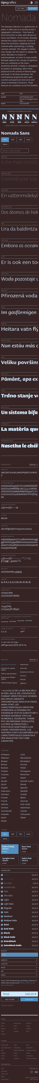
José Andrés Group (6, 1048)
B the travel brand (31, 1058)
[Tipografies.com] (12, 3)
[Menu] (36, 2)
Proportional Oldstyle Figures (8, 678)
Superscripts (24, 664)
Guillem (3, 1053)
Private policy (5, 1079)
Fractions (23, 676)
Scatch (28, 1026)
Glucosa (3, 1029)
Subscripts (23, 668)
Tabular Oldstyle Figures (9, 683)
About (3, 1076)
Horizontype (17, 1023)
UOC (2, 1050)
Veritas (3, 1056)
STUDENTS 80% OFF (7, 1005)
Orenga (3, 1034)
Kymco (3, 1058)
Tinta (15, 1029)
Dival (27, 1045)
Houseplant (29, 1048)
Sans (4, 140)
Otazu (15, 1045)
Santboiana (29, 1056)
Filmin (15, 1056)
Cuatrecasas (17, 1048)
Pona (27, 1031)
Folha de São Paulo (19, 1050)
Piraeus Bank (4, 1045)
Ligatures (23, 683)
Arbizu (15, 1053)
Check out (29, 999)
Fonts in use (4, 1074)
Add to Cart (9, 999)
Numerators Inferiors (27, 672)
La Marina (16, 1058)
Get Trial (21, 8)
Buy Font (32, 8)
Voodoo (28, 1053)
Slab (20, 140)
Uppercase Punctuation (8, 664)
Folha (15, 1026)
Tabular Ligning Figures (9, 673)
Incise (28, 140)
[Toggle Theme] (31, 2)
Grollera (28, 1029)
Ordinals (23, 679)
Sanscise (16, 1031)
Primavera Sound (31, 1050)
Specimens (4, 1071)
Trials (2, 1068)
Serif (12, 140)
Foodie (3, 1023)
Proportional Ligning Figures (8, 669)
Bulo (2, 1026)
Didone (5, 144)
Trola (2, 1031)
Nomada (28, 1023)
